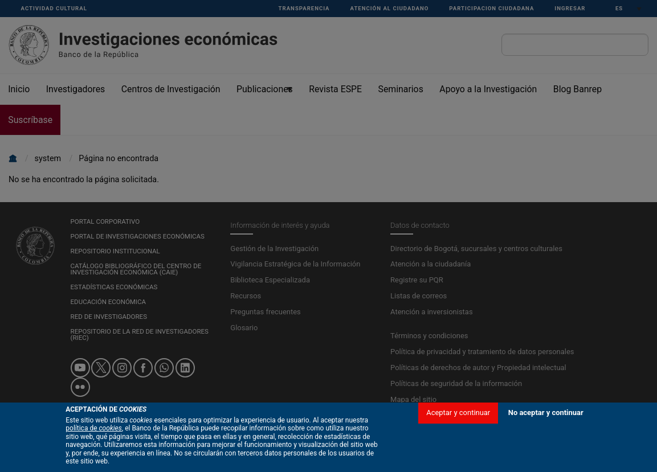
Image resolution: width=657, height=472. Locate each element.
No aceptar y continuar (545, 450)
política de (94, 466)
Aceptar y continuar (458, 450)
